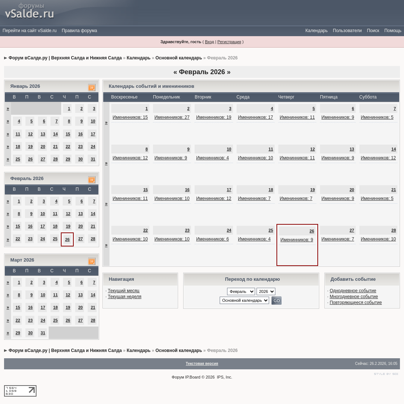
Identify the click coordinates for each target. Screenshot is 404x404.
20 (43, 146)
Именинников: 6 (212, 239)
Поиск (373, 30)
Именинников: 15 (130, 117)
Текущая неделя (125, 296)
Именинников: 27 (171, 117)
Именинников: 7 (254, 198)
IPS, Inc (224, 377)
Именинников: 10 (255, 157)
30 (80, 159)
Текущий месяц (124, 290)
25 (17, 159)
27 (43, 159)
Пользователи (347, 30)
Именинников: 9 (337, 117)
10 (93, 121)
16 (80, 134)
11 (17, 134)
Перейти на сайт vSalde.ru (29, 30)
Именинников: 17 (255, 117)
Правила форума (79, 30)
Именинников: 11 (297, 117)
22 (68, 146)
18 (17, 146)
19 (30, 146)
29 (68, 159)
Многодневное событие (354, 296)
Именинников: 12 (130, 157)
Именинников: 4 (212, 157)
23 (80, 146)
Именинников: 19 (213, 117)
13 (43, 134)
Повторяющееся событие (356, 302)
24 (93, 146)
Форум (178, 377)
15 (68, 134)
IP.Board (192, 377)
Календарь (316, 30)
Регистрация (229, 41)
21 (55, 146)
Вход (209, 41)
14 (55, 134)
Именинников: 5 (377, 117)
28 (55, 159)
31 (93, 159)
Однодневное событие (353, 290)
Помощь (392, 30)
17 (93, 134)
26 (30, 159)
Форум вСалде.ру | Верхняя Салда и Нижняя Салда (65, 58)
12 (30, 134)
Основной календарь (179, 58)
